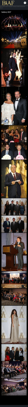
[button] (25, 3)
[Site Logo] (8, 3)
